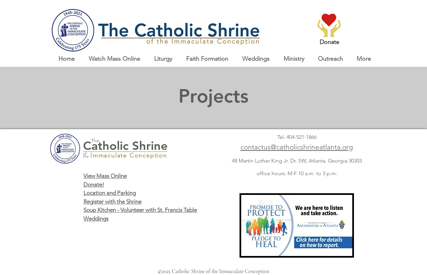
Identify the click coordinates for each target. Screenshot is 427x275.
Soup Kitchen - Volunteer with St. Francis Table (140, 210)
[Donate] (329, 42)
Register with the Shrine (112, 201)
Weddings (95, 218)
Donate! (93, 184)
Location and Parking (109, 193)
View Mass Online (105, 176)
